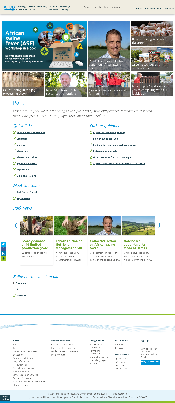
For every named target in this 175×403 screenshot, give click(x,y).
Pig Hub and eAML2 (25, 163)
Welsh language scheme (98, 362)
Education (20, 138)
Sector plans (32, 8)
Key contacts (21, 198)
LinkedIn (122, 365)
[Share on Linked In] (3, 253)
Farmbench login (21, 371)
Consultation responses (25, 351)
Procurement (20, 364)
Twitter (122, 361)
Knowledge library (65, 8)
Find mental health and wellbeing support (114, 144)
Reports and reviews (23, 368)
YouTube (19, 295)
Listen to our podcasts (103, 151)
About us (17, 344)
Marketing (42, 6)
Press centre (121, 347)
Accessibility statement (96, 346)
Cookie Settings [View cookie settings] (5, 397)
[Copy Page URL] (3, 258)
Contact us (169, 8)
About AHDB (156, 8)
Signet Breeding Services (25, 374)
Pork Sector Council (25, 192)
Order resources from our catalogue (110, 157)
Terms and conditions (95, 352)
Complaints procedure (62, 344)
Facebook (123, 358)
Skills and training (24, 175)
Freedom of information (63, 347)
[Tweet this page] (3, 244)
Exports (19, 144)
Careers (17, 347)
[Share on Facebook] (3, 249)
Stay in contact (150, 361)
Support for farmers (23, 378)
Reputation (21, 169)
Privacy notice (58, 354)
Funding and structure (24, 358)
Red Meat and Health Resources (29, 381)
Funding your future (21, 8)
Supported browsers (100, 357)
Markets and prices (53, 8)
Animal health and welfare (29, 132)
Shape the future (21, 384)
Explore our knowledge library (107, 132)
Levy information (21, 361)
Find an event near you (104, 138)
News (146, 8)
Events (139, 8)
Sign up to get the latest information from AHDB (117, 163)
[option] (37, 239)
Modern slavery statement (64, 351)
